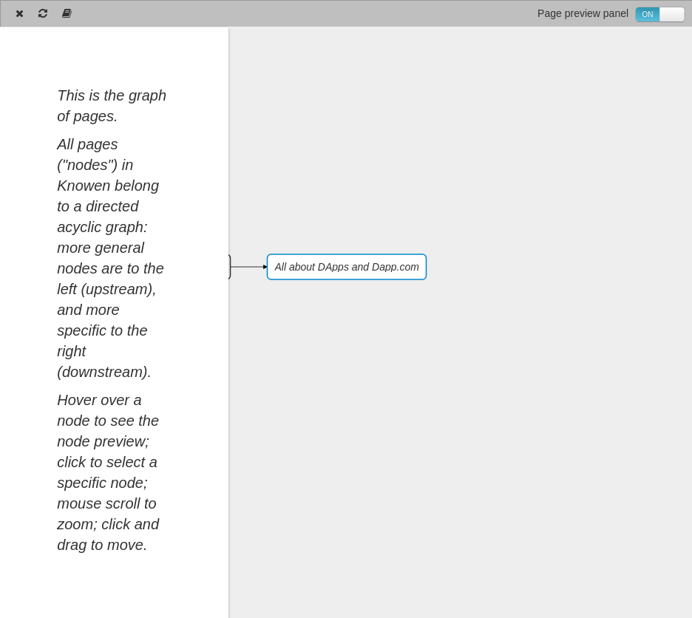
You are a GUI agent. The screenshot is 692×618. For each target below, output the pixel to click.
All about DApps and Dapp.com (347, 267)
